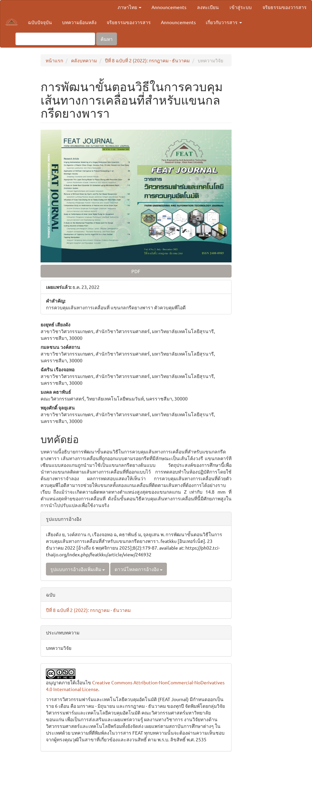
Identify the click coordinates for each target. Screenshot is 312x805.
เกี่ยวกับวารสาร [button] (224, 22)
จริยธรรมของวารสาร (284, 7)
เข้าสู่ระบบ (241, 7)
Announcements (168, 7)
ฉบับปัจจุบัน (40, 22)
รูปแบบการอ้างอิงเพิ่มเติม (77, 569)
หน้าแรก (54, 60)
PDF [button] (135, 271)
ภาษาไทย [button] (129, 7)
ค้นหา (107, 39)
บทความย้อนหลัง (79, 22)
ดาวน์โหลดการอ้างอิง (139, 569)
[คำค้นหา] (55, 39)
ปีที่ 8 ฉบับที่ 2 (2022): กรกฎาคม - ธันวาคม (147, 60)
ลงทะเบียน (208, 7)
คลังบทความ (84, 60)
